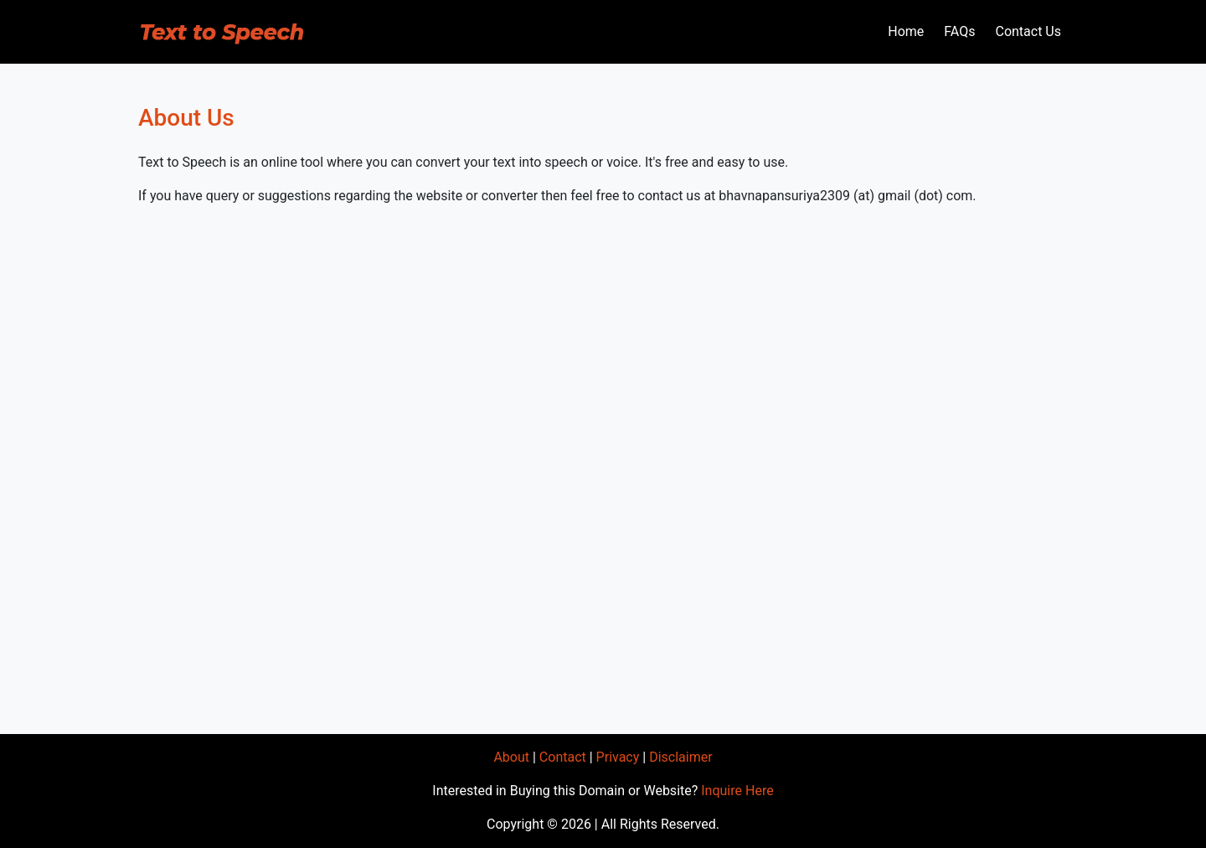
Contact (562, 757)
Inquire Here (737, 791)
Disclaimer (680, 757)
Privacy (618, 757)
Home (906, 31)
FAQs (959, 31)
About (511, 757)
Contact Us (1028, 31)
